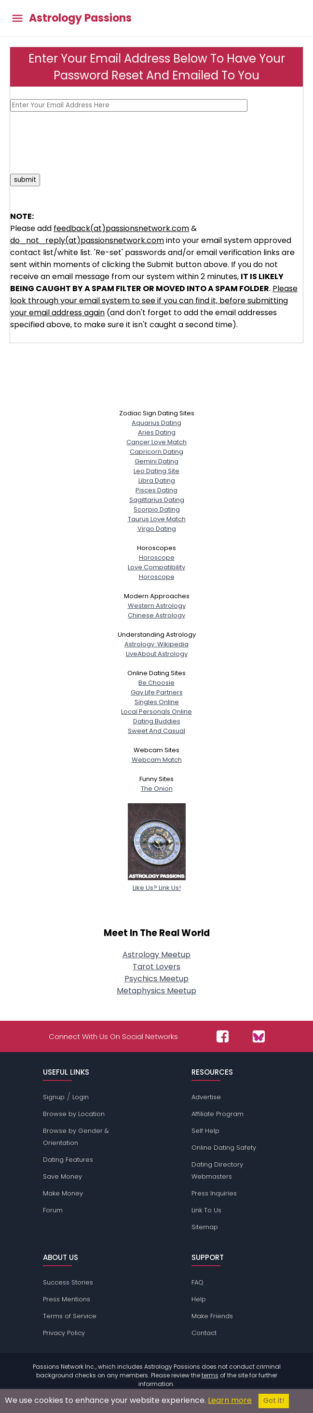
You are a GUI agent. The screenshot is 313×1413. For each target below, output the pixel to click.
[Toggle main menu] (17, 18)
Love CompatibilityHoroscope (156, 572)
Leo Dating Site (156, 470)
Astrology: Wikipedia (156, 644)
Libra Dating (156, 480)
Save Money (62, 1176)
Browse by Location (74, 1113)
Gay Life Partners (157, 692)
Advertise (206, 1097)
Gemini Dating (156, 461)
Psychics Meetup (156, 978)
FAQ (197, 1282)
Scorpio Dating (157, 509)
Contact (204, 1332)
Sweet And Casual (156, 730)
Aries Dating (157, 432)
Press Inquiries (214, 1193)
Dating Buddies (156, 721)
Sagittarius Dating (156, 499)
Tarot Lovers (156, 966)
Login (80, 1097)
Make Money (63, 1193)
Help (198, 1299)
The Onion (157, 788)
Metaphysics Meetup (156, 990)
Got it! (273, 1400)
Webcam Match (157, 759)
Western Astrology (157, 605)
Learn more (230, 1400)
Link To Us (206, 1210)
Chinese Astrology (156, 615)
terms (210, 1375)
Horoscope (157, 557)
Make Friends (212, 1316)
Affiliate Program (217, 1113)
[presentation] (83, 142)
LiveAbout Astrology (157, 653)
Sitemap (204, 1227)
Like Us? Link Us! (157, 882)
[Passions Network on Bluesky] (259, 1036)
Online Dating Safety (223, 1147)
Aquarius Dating (156, 422)
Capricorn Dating (156, 451)
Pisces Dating (156, 490)
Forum (53, 1210)
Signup (54, 1097)
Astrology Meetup (156, 954)
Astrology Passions (80, 18)
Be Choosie (156, 682)
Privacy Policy (64, 1332)
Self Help (205, 1130)
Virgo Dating (156, 528)
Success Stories (68, 1282)
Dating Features (68, 1159)
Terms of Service (69, 1316)
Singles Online (157, 701)
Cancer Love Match (156, 442)
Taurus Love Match (157, 519)
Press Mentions (66, 1299)
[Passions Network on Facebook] (223, 1036)
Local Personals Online (156, 711)
